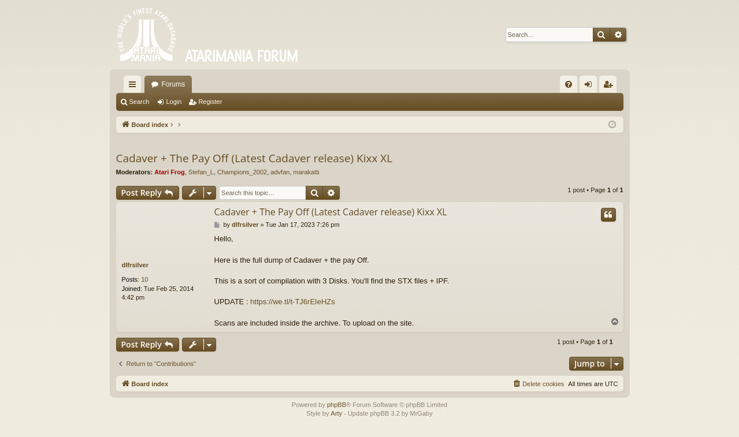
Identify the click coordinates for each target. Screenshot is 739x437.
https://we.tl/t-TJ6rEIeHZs (292, 301)
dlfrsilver (135, 265)
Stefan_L (201, 172)
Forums (173, 84)
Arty (337, 413)
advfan (279, 172)
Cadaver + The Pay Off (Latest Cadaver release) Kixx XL (254, 158)
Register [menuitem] (610, 86)
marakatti (307, 172)
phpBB (336, 404)
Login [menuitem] (590, 86)
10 (144, 279)
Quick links (134, 86)
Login (173, 101)
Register (210, 101)
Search (139, 101)
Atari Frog (169, 172)
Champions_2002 (242, 172)
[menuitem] (568, 84)
